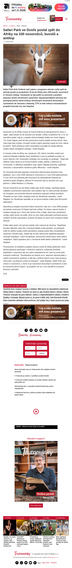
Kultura (8, 518)
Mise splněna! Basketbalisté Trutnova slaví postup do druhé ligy (62, 540)
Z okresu (12, 26)
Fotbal (47, 518)
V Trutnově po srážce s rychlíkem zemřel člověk (32, 376)
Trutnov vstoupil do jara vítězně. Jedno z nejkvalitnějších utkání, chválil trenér (36, 295)
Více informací (35, 505)
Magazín (58, 19)
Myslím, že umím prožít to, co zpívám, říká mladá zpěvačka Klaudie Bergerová (10, 541)
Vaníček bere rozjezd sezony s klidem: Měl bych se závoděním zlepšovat (35, 289)
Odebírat (42, 353)
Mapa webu (45, 562)
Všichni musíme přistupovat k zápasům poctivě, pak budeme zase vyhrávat (49, 541)
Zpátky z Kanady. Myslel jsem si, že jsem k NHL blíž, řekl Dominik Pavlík (35, 297)
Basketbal (61, 518)
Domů (5, 26)
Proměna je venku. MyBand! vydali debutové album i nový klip (36, 539)
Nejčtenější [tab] (19, 365)
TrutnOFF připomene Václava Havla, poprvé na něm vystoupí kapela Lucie (22, 541)
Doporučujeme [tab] (31, 365)
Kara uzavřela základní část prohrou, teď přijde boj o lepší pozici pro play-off (36, 300)
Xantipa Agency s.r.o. (53, 557)
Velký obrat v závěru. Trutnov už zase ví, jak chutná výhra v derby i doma (35, 292)
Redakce (54, 562)
